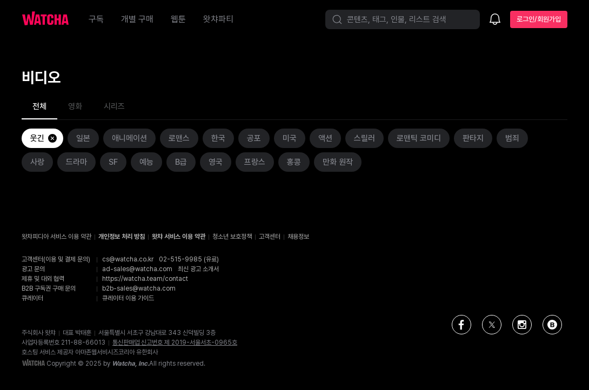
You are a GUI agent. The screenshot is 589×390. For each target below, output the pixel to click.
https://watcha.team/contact (145, 279)
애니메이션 (129, 138)
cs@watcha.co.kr (127, 259)
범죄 (512, 138)
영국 (216, 162)
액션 (325, 138)
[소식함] (494, 20)
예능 (146, 162)
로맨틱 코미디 (419, 138)
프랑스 (254, 162)
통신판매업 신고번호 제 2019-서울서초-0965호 (174, 342)
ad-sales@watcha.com (137, 269)
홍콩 (294, 162)
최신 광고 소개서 (198, 269)
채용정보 (298, 236)
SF (113, 162)
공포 (254, 138)
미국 (290, 138)
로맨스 (179, 138)
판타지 (473, 138)
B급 (181, 162)
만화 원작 (338, 162)
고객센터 (269, 236)
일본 (83, 138)
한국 (218, 138)
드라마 (76, 162)
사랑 (37, 162)
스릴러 (364, 138)
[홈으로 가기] (51, 19)
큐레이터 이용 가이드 (128, 298)
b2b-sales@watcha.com (139, 288)
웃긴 (44, 138)
